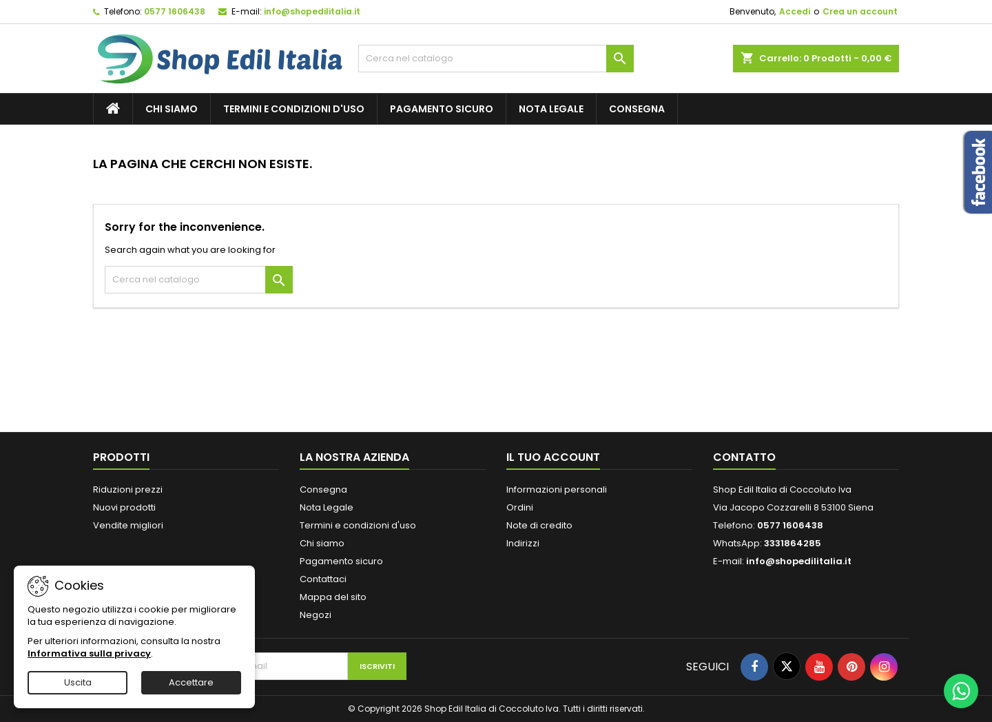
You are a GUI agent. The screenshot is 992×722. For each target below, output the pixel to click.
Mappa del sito (333, 597)
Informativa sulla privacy (89, 653)
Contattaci (323, 579)
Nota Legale (551, 109)
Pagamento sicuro (441, 109)
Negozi (315, 614)
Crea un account (860, 11)
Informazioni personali (556, 489)
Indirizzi (522, 543)
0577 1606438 (174, 11)
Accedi (794, 11)
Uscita (78, 682)
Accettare (191, 682)
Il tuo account (553, 457)
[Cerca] (496, 58)
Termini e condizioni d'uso (293, 109)
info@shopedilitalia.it (312, 11)
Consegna (637, 109)
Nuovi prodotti (124, 507)
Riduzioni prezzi (128, 489)
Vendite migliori (128, 525)
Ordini (519, 507)
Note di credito (539, 525)
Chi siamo (171, 109)
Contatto (744, 457)
